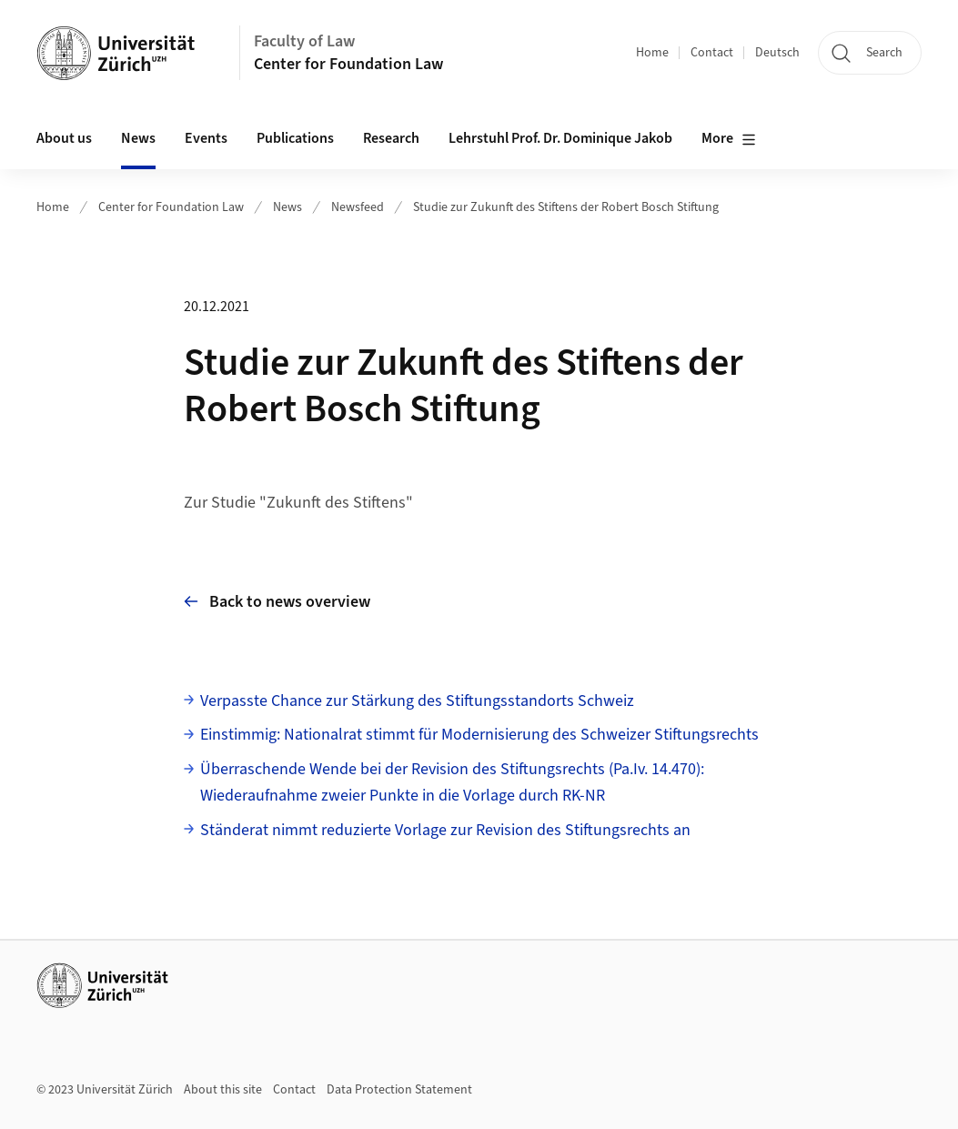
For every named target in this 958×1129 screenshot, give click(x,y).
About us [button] (64, 138)
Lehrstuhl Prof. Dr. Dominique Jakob (560, 138)
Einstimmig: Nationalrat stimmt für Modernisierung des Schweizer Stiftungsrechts (479, 734)
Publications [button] (295, 138)
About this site (223, 1090)
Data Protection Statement (399, 1090)
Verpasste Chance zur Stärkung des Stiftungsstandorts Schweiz (417, 701)
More (728, 139)
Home (652, 53)
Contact (712, 53)
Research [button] (391, 138)
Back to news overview (277, 601)
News (287, 207)
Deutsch (777, 53)
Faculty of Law (304, 41)
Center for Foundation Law (348, 64)
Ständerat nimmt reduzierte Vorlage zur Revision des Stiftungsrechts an (445, 830)
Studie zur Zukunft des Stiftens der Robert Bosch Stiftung (566, 207)
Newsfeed (357, 207)
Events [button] (206, 138)
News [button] (138, 138)
